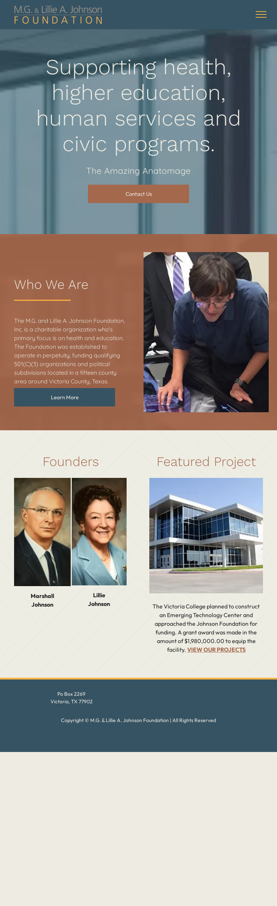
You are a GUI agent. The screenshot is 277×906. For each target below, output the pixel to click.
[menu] (261, 14)
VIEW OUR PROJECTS (216, 649)
